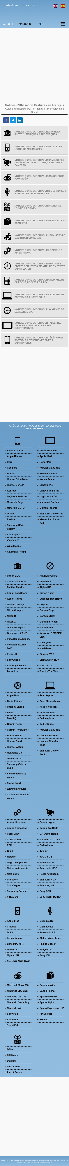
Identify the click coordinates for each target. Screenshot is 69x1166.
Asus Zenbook (48, 712)
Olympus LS (46, 926)
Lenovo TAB (46, 485)
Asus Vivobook (48, 706)
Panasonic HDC (48, 868)
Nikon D (11, 616)
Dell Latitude (47, 724)
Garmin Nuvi (47, 627)
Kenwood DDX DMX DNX (51, 635)
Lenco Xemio (14, 938)
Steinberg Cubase (17, 891)
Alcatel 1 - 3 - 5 (15, 450)
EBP (9, 845)
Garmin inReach (49, 621)
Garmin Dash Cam (50, 839)
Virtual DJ (12, 896)
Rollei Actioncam (49, 874)
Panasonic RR (47, 932)
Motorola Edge (15, 502)
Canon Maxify (47, 985)
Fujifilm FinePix (15, 587)
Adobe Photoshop (17, 828)
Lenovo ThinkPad (49, 490)
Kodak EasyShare (17, 593)
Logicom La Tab (48, 496)
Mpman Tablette (48, 507)
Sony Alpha (13, 659)
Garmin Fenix (14, 724)
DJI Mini (11, 1060)
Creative (11, 926)
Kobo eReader (48, 479)
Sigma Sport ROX (49, 659)
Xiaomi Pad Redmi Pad (50, 521)
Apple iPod (13, 921)
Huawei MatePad (49, 473)
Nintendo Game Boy (18, 1002)
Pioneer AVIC (47, 654)
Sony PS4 (12, 1013)
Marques (25, 24)
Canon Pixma (47, 990)
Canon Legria (47, 822)
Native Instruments (17, 868)
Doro (10, 462)
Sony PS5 (12, 1019)
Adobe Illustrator (16, 822)
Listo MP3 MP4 (15, 943)
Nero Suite (13, 874)
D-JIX (10, 932)
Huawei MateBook (50, 467)
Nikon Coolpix (15, 610)
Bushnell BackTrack (51, 598)
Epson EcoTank (48, 996)
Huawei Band (14, 741)
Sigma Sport (14, 783)
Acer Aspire (46, 695)
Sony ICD (45, 955)
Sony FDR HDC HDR (51, 896)
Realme (11, 519)
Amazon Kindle (48, 450)
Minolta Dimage (15, 604)
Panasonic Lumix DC (18, 638)
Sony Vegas (13, 885)
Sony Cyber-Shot (16, 665)
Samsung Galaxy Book (49, 752)
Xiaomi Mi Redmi (16, 551)
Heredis (11, 856)
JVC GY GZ (46, 856)
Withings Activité (16, 788)
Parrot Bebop (14, 1072)
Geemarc (12, 467)
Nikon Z (11, 621)
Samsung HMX (48, 879)
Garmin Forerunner (18, 729)
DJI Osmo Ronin (49, 833)
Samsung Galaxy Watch (16, 775)
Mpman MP (13, 955)
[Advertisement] (34, 65)
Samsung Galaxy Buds (16, 766)
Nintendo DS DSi (16, 996)
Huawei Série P (15, 485)
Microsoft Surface (49, 502)
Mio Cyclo (45, 642)
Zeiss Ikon (13, 671)
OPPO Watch (14, 758)
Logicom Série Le (17, 496)
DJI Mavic (12, 1055)
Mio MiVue (45, 648)
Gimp (10, 851)
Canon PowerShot (17, 581)
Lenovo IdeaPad (49, 735)
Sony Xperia (14, 534)
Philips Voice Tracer (51, 938)
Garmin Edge (47, 610)
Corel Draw (13, 833)
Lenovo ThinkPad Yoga (49, 743)
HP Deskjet (46, 1013)
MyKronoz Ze (14, 752)
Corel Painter (14, 839)
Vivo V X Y (13, 540)
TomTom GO (47, 665)
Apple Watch (14, 695)
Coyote (43, 604)
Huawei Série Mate (17, 479)
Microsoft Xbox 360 (18, 985)
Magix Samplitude (17, 862)
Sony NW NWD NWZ (18, 961)
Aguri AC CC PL (48, 575)
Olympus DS (47, 921)
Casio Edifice (14, 701)
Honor (10, 473)
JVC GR (44, 851)
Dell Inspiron (47, 718)
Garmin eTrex (47, 616)
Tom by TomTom (49, 671)
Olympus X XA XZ (17, 633)
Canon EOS (13, 575)
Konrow (11, 490)
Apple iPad (46, 456)
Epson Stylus (47, 1002)
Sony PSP (12, 1025)
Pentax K (12, 654)
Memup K (12, 949)
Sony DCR (45, 891)
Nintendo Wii (14, 1008)
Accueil (8, 24)
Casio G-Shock (15, 706)
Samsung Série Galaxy (15, 527)
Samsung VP (47, 885)
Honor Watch (14, 735)
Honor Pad (46, 462)
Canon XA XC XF (49, 828)
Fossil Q (11, 718)
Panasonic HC (47, 862)
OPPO (10, 513)
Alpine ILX (45, 581)
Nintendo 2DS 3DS (17, 990)
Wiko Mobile (14, 546)
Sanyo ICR (45, 949)
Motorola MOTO (16, 507)
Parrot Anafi (13, 1066)
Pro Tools (12, 879)
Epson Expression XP (52, 1008)
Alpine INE (45, 587)
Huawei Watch (15, 747)
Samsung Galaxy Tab (51, 513)
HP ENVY (45, 1019)
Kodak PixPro (14, 598)
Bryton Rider (47, 593)
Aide (41, 24)
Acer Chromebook (50, 701)
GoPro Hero (46, 845)
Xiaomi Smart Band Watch (18, 796)
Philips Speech (48, 943)
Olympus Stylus (16, 627)
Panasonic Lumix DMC (16, 646)
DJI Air (11, 1049)
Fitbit (10, 712)
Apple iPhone (14, 456)
